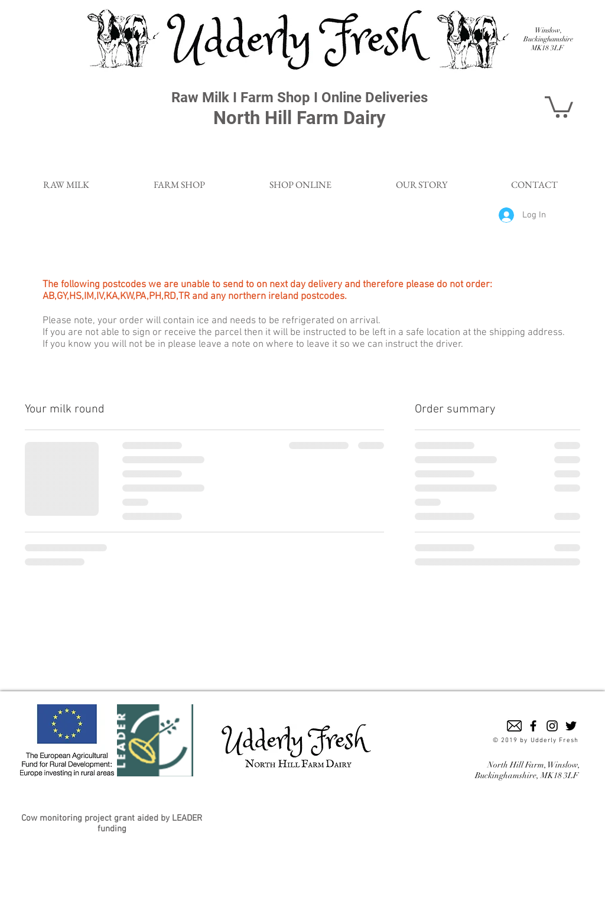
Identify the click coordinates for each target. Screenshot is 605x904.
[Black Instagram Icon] (552, 725)
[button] (559, 106)
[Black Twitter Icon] (571, 725)
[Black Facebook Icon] (533, 725)
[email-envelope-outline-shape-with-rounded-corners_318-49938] (514, 725)
